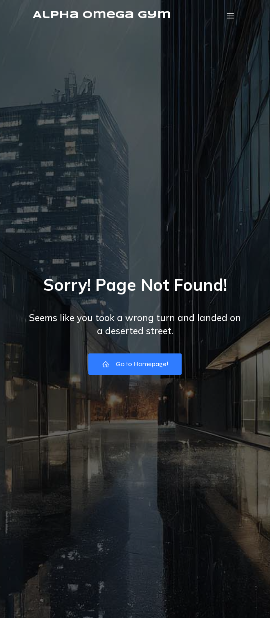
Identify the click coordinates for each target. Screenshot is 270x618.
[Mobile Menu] (230, 16)
